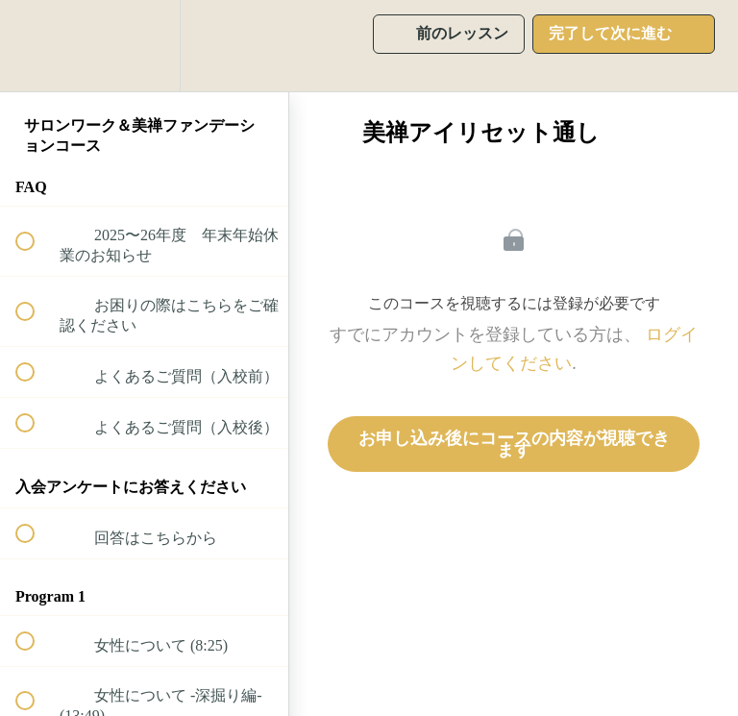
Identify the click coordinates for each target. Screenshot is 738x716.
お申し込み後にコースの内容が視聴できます (514, 444)
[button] (35, 45)
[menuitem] (144, 45)
